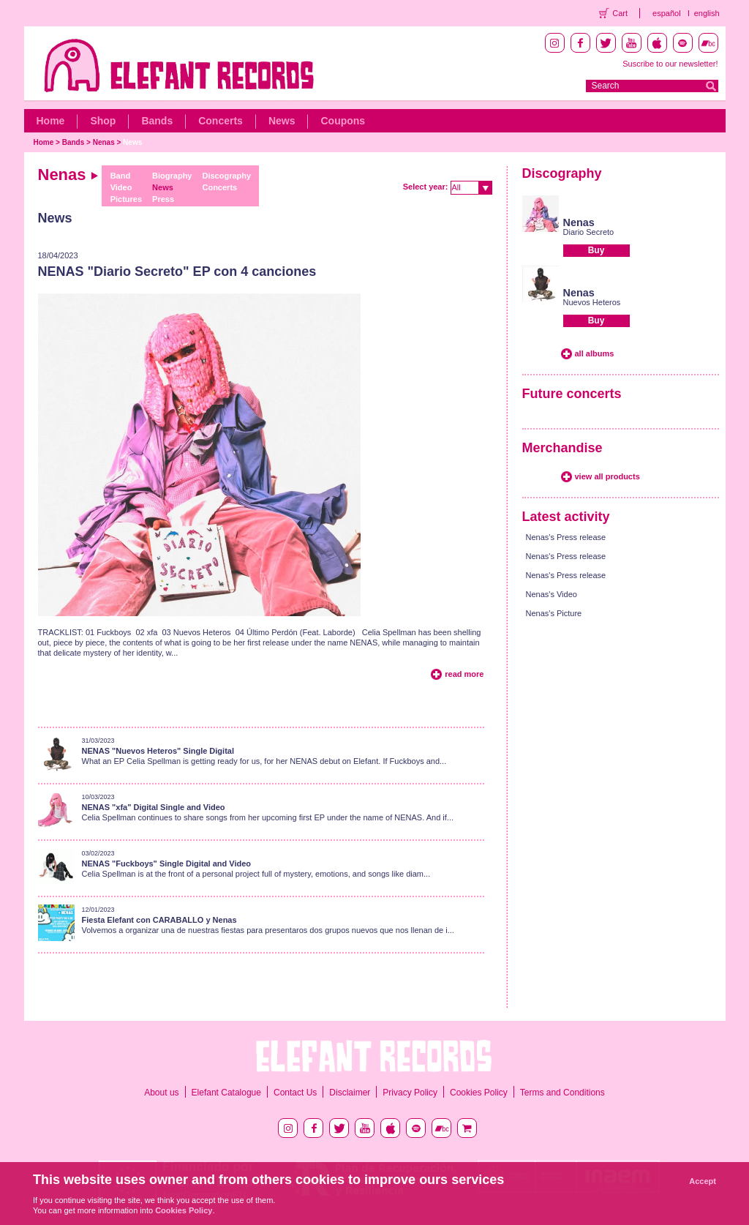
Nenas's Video (551, 594)
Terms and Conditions (562, 1092)
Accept (702, 1181)
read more (464, 674)
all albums (594, 353)
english (707, 13)
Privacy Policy (410, 1092)
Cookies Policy (479, 1092)
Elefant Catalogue (226, 1092)
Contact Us (295, 1092)
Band (120, 175)
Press (163, 199)
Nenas (104, 142)
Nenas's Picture (554, 613)
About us (161, 1092)
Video (121, 187)
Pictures (126, 199)
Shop (103, 121)
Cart (620, 13)
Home (51, 121)
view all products (607, 476)
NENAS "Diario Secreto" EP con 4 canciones (177, 271)
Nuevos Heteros (592, 302)
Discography (226, 175)
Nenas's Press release (566, 537)
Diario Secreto (588, 232)
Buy (596, 250)
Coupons (342, 121)
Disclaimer (349, 1092)
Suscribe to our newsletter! (670, 63)
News (282, 121)
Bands (157, 121)
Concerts (220, 121)
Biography (172, 175)
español (666, 13)
